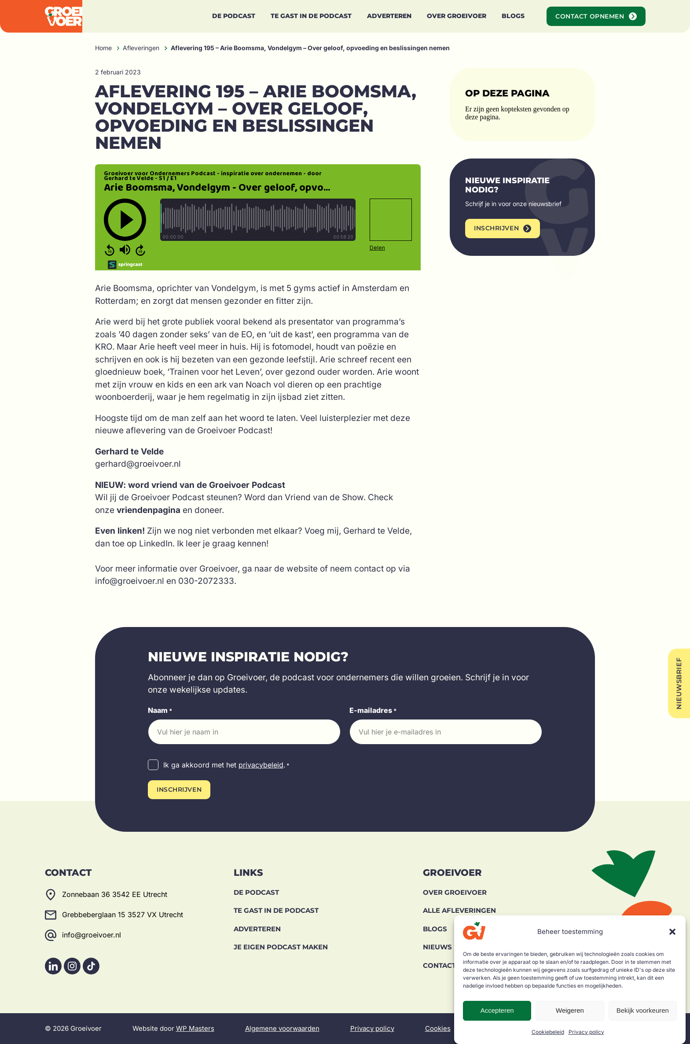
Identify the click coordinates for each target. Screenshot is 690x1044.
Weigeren (570, 1010)
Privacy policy (586, 1032)
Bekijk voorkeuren (643, 1010)
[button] (672, 931)
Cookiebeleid (548, 1032)
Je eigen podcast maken (281, 947)
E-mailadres (373, 711)
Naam (160, 711)
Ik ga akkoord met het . (226, 765)
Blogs (435, 929)
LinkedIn (155, 544)
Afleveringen (141, 48)
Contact (439, 965)
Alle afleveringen (459, 910)
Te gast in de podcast (276, 910)
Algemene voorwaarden (282, 1028)
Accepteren (497, 1010)
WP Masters (195, 1028)
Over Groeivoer (455, 892)
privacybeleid (261, 764)
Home (103, 48)
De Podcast (256, 892)
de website (296, 569)
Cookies (438, 1028)
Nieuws (437, 947)
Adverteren (257, 929)
